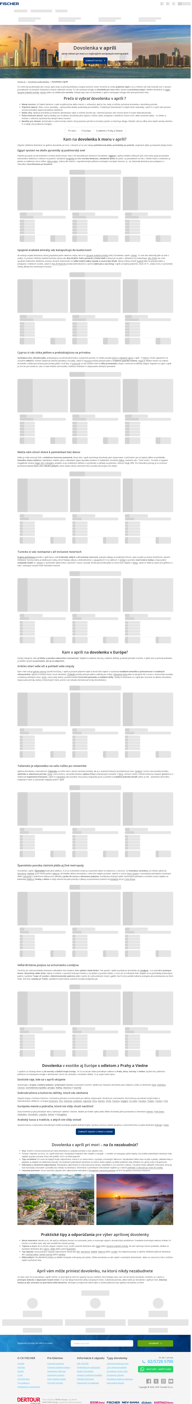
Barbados (161, 1085)
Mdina (121, 460)
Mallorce (30, 879)
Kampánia (60, 777)
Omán (108, 1101)
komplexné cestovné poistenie (102, 1170)
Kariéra (20, 1371)
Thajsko (150, 1101)
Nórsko (51, 1114)
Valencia (101, 1251)
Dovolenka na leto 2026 (117, 1371)
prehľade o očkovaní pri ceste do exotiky (145, 1167)
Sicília (49, 774)
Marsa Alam (52, 161)
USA (166, 1101)
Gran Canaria (132, 873)
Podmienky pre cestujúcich (88, 1367)
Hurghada (70, 158)
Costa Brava (129, 879)
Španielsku (40, 870)
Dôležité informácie (85, 1379)
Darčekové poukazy (55, 1375)
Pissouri (87, 360)
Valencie (55, 873)
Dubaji (134, 255)
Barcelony (21, 873)
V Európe (86, 130)
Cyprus (46, 1249)
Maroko (101, 1101)
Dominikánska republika (36, 1087)
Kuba (154, 1085)
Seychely (77, 1087)
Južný (114, 358)
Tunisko (158, 1101)
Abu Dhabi (152, 258)
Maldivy (59, 1087)
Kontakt (20, 1363)
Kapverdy (87, 1101)
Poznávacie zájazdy (115, 1375)
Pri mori (72, 130)
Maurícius (67, 1087)
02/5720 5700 (160, 1361)
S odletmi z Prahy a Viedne (109, 130)
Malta (52, 1249)
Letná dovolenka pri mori (117, 1363)
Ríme (121, 774)
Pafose (145, 358)
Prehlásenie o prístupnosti (28, 1387)
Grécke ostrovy (45, 1254)
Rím (78, 1251)
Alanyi (135, 562)
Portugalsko (61, 1114)
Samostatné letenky (115, 1383)
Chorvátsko (33, 1114)
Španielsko (71, 1249)
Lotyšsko (43, 1114)
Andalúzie (114, 879)
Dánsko (149, 1111)
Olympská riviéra (120, 674)
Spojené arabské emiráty (28, 92)
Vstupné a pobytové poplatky (89, 1375)
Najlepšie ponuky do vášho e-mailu (35, 1343)
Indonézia (68, 1101)
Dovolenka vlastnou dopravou (120, 1379)
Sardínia (138, 771)
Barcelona (85, 1251)
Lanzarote (27, 876)
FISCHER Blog (23, 1379)
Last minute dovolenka (117, 1367)
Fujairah (140, 261)
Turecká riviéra (32, 1254)
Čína (61, 1101)
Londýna (144, 970)
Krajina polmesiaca (26, 557)
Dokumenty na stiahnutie (88, 1383)
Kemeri (40, 562)
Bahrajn (158, 1125)
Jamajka (51, 1087)
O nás (20, 1375)
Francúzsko (159, 1111)
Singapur (124, 1101)
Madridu (30, 873)
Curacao (21, 1087)
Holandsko (22, 1114)
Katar (166, 1125)
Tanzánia (142, 1101)
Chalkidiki (71, 674)
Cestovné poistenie (55, 1363)
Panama (115, 1101)
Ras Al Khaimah (59, 264)
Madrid (94, 1251)
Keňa (94, 1101)
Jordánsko (77, 1101)
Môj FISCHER (82, 1363)
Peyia (140, 360)
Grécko (43, 92)
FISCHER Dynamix (55, 1383)
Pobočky (21, 1367)
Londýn (114, 1251)
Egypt (167, 89)
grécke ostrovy (39, 671)
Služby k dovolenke (85, 1371)
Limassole (75, 363)
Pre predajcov (23, 1383)
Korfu (44, 677)
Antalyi (123, 560)
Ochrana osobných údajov (58, 1367)
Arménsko (53, 1101)
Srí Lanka (133, 1101)
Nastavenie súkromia (56, 1371)
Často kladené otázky (56, 1379)
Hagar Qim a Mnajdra (44, 463)
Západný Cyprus (126, 358)
